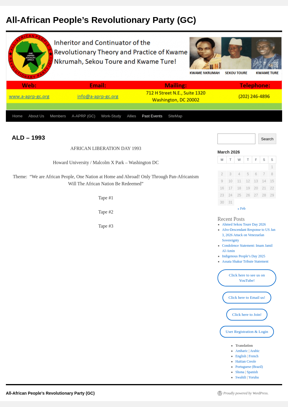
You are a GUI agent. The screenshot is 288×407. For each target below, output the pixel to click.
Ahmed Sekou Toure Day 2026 (244, 224)
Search (267, 139)
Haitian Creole (245, 361)
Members (58, 116)
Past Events (152, 116)
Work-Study (111, 116)
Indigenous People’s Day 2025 (243, 256)
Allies (131, 116)
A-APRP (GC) (83, 116)
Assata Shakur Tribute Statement (245, 261)
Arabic (255, 351)
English (240, 356)
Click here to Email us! (246, 297)
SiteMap (175, 116)
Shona (239, 372)
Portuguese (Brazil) (249, 367)
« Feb (241, 208)
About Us (36, 116)
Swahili (240, 377)
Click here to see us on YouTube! (247, 278)
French (253, 356)
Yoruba (254, 377)
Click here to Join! (247, 314)
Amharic (241, 351)
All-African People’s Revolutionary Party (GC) (101, 20)
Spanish (252, 372)
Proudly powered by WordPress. (246, 393)
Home (17, 116)
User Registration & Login (247, 331)
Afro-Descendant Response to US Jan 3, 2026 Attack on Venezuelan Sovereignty (248, 235)
